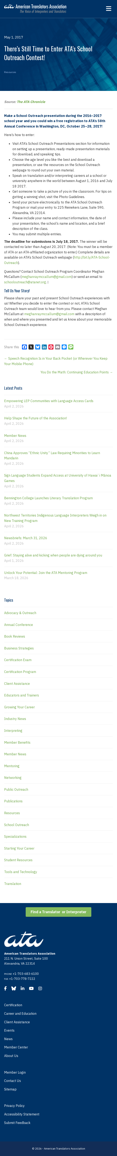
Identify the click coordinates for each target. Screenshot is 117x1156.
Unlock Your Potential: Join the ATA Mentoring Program (45, 573)
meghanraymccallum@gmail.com (47, 277)
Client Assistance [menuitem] (17, 1022)
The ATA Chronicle (31, 102)
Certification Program (20, 672)
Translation (12, 884)
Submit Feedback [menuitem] (17, 1123)
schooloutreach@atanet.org (25, 282)
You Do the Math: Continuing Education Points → (77, 372)
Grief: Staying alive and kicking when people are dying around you (53, 555)
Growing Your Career (19, 707)
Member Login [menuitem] (15, 1072)
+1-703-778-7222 (22, 979)
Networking (13, 778)
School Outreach (16, 825)
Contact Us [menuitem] (12, 1081)
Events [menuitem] (9, 1030)
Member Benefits (17, 742)
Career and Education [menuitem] (20, 1013)
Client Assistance (17, 683)
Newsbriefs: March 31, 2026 (25, 538)
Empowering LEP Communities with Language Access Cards (48, 401)
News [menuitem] (8, 1039)
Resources (10, 72)
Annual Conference (18, 625)
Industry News (15, 719)
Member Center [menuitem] (16, 1047)
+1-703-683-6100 (26, 974)
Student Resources (18, 860)
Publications (13, 801)
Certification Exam (17, 660)
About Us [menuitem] (11, 1056)
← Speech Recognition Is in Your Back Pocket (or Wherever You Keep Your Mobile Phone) (55, 361)
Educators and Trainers (21, 695)
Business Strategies (19, 648)
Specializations (15, 836)
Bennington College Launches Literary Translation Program (48, 498)
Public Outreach (16, 789)
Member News (15, 436)
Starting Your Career (19, 848)
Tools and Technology (20, 872)
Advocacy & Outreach (20, 613)
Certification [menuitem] (13, 1005)
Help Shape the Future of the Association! (35, 418)
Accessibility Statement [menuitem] (21, 1114)
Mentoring (11, 766)
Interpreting (13, 731)
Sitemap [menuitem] (10, 1089)
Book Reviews (14, 636)
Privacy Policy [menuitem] (14, 1106)
